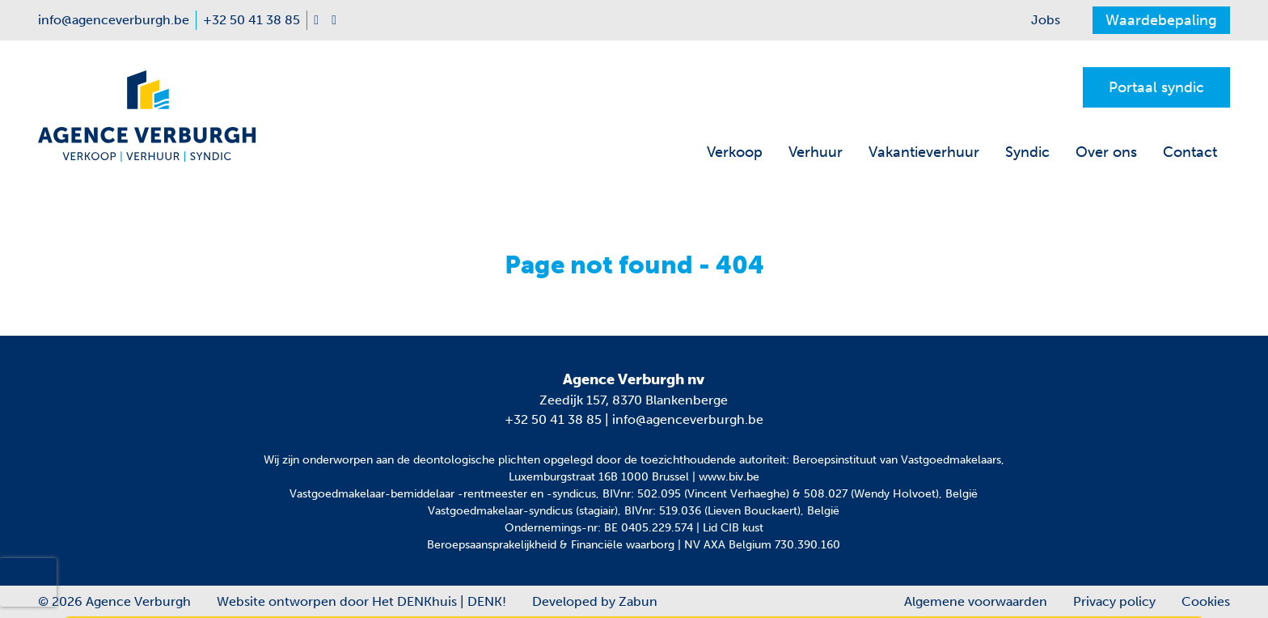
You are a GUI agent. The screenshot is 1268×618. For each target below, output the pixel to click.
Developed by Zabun (594, 601)
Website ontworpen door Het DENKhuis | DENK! (361, 601)
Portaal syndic (1156, 87)
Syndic (1027, 152)
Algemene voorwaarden (975, 601)
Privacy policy (1114, 601)
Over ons (1106, 152)
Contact (1190, 152)
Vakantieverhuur (924, 152)
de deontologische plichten (468, 460)
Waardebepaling (1161, 20)
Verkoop (735, 152)
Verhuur (815, 152)
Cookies (1205, 601)
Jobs (1045, 20)
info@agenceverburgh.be (687, 419)
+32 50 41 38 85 (553, 419)
